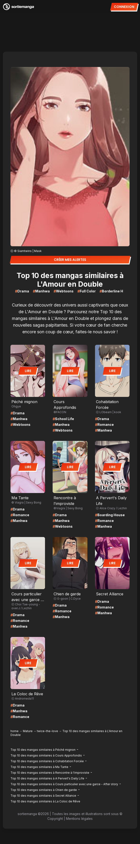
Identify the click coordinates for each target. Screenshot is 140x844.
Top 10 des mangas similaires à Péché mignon (42, 749)
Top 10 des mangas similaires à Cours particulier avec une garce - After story (64, 784)
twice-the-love (47, 731)
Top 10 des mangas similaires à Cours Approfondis (46, 755)
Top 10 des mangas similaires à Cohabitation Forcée (47, 761)
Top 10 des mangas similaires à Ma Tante (39, 767)
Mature (28, 731)
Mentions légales (79, 819)
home (14, 731)
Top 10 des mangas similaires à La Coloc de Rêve (45, 801)
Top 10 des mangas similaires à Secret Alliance (43, 795)
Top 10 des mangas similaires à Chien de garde (43, 790)
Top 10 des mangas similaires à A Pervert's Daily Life (47, 778)
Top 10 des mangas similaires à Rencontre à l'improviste (49, 772)
